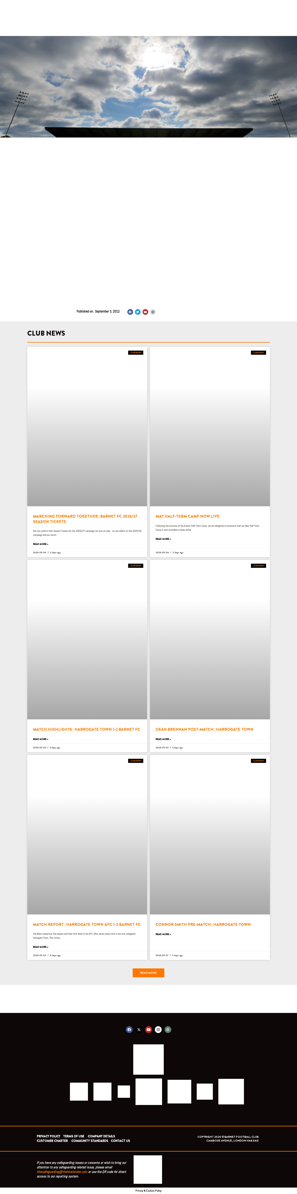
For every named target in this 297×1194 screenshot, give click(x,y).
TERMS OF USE (74, 1136)
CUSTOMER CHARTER (52, 1141)
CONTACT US (120, 1141)
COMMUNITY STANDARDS (89, 1141)
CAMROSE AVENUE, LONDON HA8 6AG (232, 1141)
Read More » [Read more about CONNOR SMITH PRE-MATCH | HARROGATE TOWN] (163, 934)
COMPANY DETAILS (101, 1136)
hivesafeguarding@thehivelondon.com (62, 1172)
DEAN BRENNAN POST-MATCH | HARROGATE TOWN (204, 729)
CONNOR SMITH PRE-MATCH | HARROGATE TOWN (203, 924)
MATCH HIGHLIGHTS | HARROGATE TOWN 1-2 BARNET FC (86, 729)
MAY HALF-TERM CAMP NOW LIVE (187, 516)
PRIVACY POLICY (48, 1136)
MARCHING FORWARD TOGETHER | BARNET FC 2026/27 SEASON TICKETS (85, 518)
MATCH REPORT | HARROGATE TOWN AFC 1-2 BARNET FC (87, 924)
